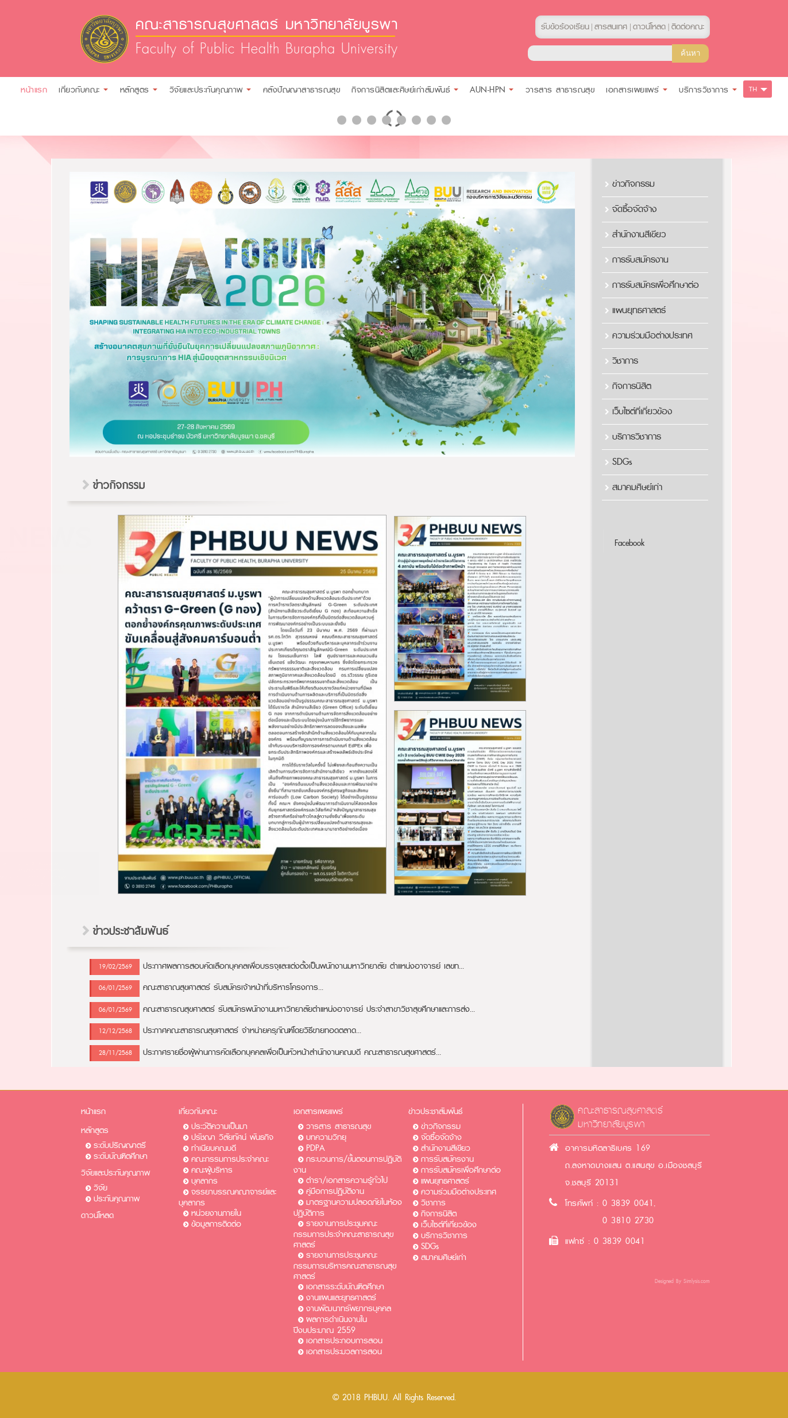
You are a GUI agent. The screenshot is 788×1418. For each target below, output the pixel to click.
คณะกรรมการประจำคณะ (230, 1159)
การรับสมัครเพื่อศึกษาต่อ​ (655, 285)
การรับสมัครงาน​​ (640, 260)
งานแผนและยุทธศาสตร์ (341, 1297)
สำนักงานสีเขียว (639, 234)
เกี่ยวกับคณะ (198, 1111)
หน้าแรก (93, 1111)
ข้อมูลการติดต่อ (216, 1224)
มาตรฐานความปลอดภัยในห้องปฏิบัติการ (347, 1208)
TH (753, 89)
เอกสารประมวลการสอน (344, 1351)
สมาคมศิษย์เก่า (637, 487)
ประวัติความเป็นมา (219, 1126)
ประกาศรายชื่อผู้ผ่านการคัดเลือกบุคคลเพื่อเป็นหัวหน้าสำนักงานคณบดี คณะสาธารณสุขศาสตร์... (292, 1052)
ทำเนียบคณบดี (213, 1148)
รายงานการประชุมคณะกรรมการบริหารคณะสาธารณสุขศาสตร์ (344, 1266)
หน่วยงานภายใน (216, 1213)
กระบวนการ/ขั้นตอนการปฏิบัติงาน (347, 1165)
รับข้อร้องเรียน (565, 26)
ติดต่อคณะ (687, 26)
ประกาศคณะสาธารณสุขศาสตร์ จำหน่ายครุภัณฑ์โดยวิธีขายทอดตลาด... (252, 1030)
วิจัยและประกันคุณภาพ (115, 1173)
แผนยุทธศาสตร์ (639, 310)
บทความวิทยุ (326, 1137)
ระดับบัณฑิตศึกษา (121, 1156)
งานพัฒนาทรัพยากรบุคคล (348, 1308)
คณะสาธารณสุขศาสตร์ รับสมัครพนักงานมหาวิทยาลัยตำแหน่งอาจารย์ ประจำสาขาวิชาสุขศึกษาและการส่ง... (309, 1009)
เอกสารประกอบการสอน (344, 1340)
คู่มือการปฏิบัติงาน (335, 1191)
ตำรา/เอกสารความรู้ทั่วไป (347, 1180)
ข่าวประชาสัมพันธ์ (435, 1111)
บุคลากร (204, 1181)
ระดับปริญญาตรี (120, 1145)
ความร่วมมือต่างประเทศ (652, 335)
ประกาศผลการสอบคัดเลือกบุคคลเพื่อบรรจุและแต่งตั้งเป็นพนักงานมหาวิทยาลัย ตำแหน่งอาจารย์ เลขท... (303, 966)
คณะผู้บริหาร (212, 1170)
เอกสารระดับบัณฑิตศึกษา (345, 1286)
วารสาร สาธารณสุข (338, 1126)
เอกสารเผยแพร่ (318, 1111)
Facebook (629, 543)
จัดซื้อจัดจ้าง (634, 209)
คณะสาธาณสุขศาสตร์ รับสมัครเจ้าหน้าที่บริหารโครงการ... (233, 987)
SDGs (622, 462)
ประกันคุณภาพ (117, 1198)
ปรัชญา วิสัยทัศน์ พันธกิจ (232, 1137)
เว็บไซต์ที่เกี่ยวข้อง (642, 411)
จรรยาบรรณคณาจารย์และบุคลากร (227, 1197)
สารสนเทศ (610, 26)
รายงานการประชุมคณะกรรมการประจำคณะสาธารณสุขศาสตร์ (343, 1234)
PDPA (315, 1148)
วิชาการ (625, 361)
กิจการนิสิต (631, 386)
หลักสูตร (95, 1130)
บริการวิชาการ (636, 437)
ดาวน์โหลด (97, 1215)
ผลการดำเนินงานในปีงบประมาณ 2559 (330, 1325)
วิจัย (100, 1187)
